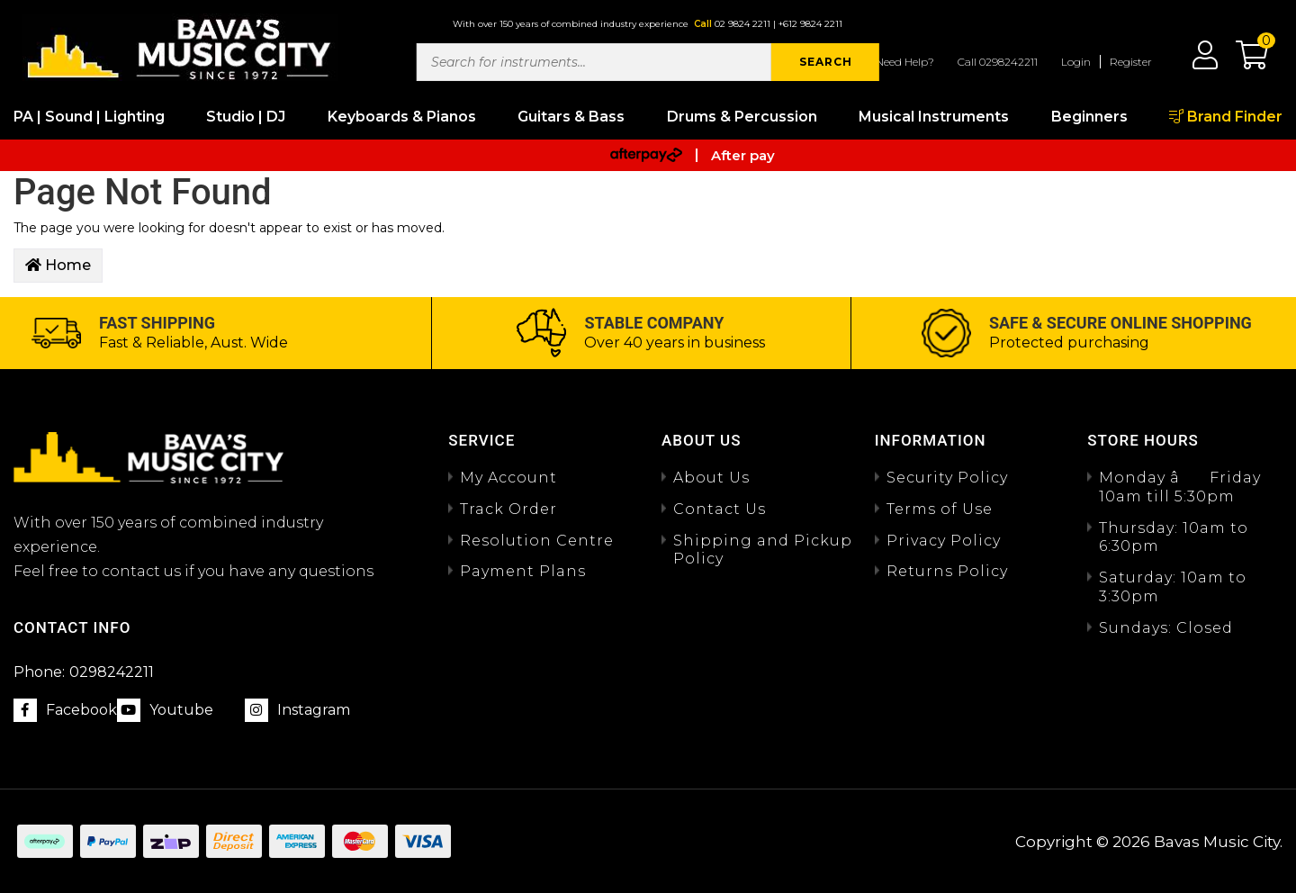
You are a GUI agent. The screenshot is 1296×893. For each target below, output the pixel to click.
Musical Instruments (934, 116)
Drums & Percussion (742, 116)
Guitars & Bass (571, 116)
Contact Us (719, 509)
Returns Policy (947, 571)
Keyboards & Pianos (402, 116)
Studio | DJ (245, 116)
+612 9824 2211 (810, 24)
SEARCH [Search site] (825, 61)
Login (1076, 61)
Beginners (1089, 116)
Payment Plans (523, 571)
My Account (508, 477)
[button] (1243, 61)
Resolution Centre (537, 540)
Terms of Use (939, 509)
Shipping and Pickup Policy (762, 550)
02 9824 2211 (742, 24)
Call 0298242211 (998, 61)
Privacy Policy (943, 540)
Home (58, 265)
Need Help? (905, 61)
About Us (711, 477)
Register (1131, 61)
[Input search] (594, 62)
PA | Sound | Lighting (89, 116)
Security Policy (947, 477)
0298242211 (84, 672)
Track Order (508, 509)
